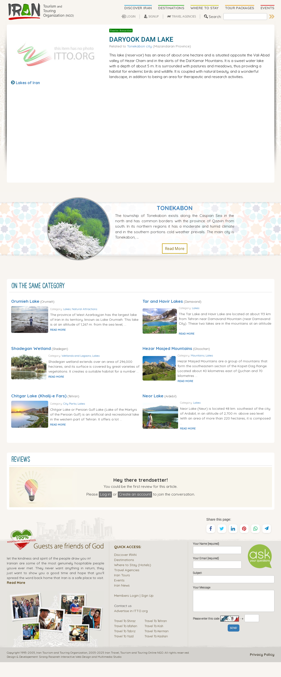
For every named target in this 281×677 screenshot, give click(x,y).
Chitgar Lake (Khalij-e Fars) (39, 405)
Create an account (135, 509)
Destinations (124, 574)
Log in (105, 509)
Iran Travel (112, 667)
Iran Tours (122, 590)
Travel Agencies (126, 585)
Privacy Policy (262, 669)
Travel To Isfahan (125, 641)
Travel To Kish (154, 641)
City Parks (84, 415)
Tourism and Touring (133, 667)
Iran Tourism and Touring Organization (61, 667)
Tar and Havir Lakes (163, 301)
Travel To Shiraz (125, 636)
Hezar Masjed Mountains (167, 353)
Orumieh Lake (25, 301)
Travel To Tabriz (125, 646)
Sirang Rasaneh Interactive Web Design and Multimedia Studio (80, 671)
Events (119, 595)
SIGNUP (153, 16)
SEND (233, 643)
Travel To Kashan (156, 651)
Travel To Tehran (156, 636)
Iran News (122, 600)
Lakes (81, 310)
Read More (174, 248)
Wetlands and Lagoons (92, 363)
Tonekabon (175, 208)
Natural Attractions (98, 310)
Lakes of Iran (28, 82)
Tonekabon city (139, 46)
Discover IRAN (125, 569)
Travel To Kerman (157, 646)
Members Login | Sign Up (134, 610)
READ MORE (72, 336)
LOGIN (131, 16)
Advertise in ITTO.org (131, 626)
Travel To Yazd (124, 651)
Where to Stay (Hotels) (132, 580)
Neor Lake (153, 405)
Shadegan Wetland (31, 353)
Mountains (215, 363)
